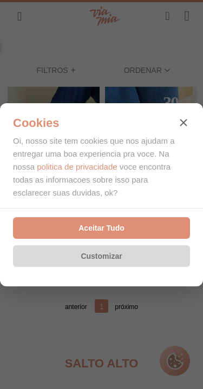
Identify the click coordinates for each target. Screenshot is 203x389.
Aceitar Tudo (101, 228)
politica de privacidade (77, 166)
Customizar (101, 256)
